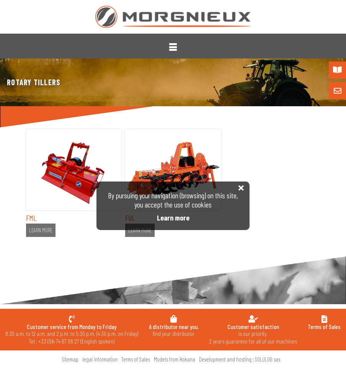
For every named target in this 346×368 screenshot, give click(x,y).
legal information (100, 359)
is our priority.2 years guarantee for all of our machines (253, 334)
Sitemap (70, 359)
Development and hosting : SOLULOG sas (239, 359)
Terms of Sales (135, 359)
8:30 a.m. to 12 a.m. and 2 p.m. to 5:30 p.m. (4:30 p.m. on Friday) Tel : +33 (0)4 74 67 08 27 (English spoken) (71, 334)
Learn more (40, 230)
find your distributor (174, 330)
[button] (173, 47)
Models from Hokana (174, 359)
